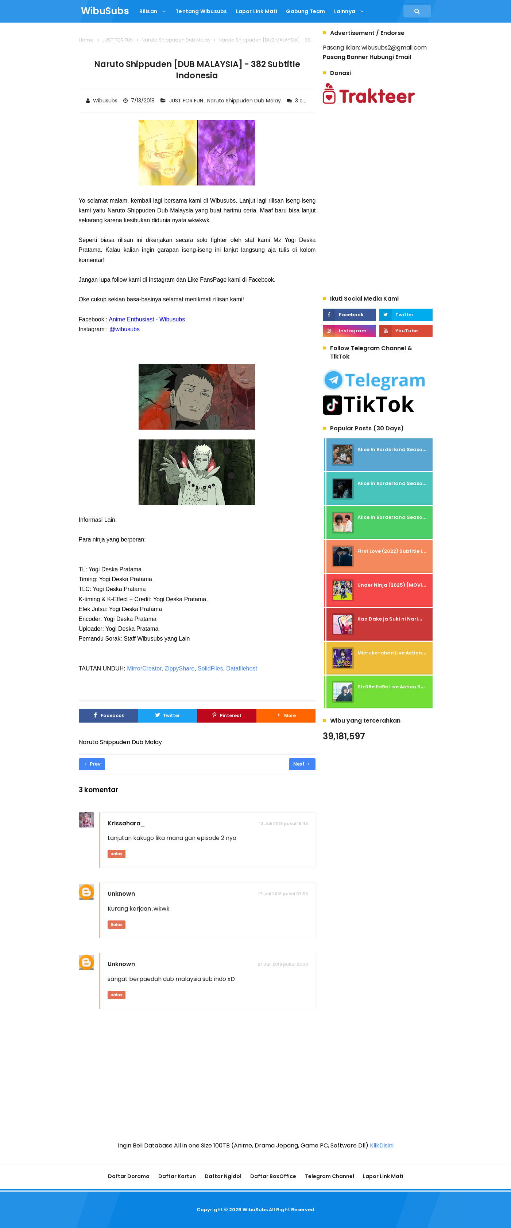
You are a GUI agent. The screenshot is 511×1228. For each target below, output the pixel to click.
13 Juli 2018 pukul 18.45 (283, 823)
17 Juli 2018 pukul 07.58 (283, 894)
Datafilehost (241, 668)
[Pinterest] (226, 716)
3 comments (312, 100)
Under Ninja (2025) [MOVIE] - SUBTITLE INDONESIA (420, 585)
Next (301, 763)
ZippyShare (179, 668)
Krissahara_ (126, 823)
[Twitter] (167, 716)
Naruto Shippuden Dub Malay (244, 100)
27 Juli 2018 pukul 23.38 (283, 964)
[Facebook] (108, 716)
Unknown (121, 893)
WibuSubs (255, 1209)
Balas (117, 854)
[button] (285, 716)
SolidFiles (210, 668)
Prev (93, 763)
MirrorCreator (144, 668)
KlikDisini (382, 1145)
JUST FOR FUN (187, 100)
